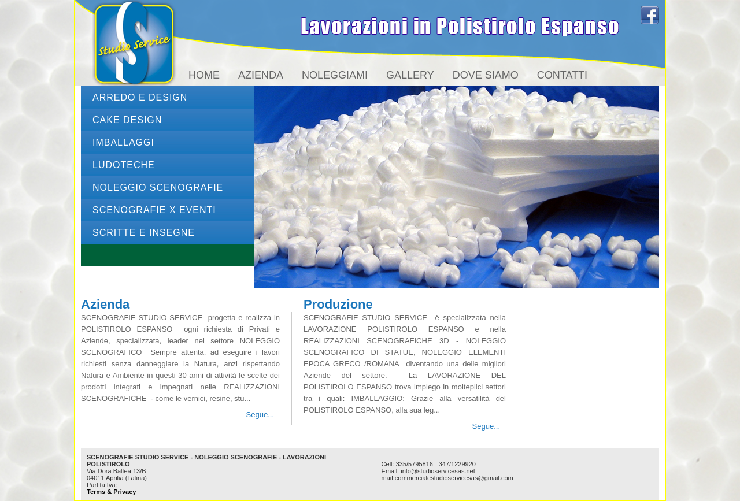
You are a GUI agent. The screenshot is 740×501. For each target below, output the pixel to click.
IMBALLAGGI (123, 142)
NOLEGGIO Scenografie (157, 187)
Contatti (562, 75)
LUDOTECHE (123, 165)
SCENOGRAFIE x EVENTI (154, 210)
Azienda (260, 75)
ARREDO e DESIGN (139, 97)
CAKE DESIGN (127, 120)
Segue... (260, 414)
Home (204, 75)
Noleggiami (335, 75)
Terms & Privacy (111, 491)
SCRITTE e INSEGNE (143, 232)
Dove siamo (486, 75)
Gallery (410, 75)
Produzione (338, 304)
